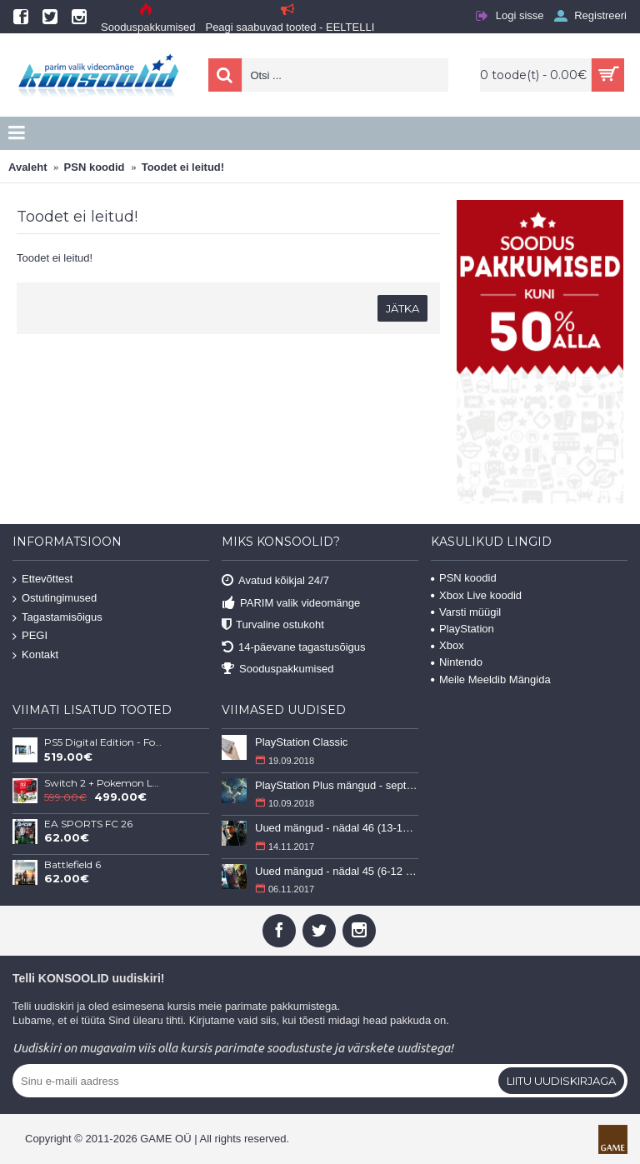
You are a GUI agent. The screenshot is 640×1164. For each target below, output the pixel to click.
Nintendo (456, 662)
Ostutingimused (54, 599)
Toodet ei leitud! (183, 167)
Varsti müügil (466, 612)
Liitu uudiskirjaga (561, 1080)
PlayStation (462, 628)
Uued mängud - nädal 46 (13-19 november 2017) (336, 828)
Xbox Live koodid (476, 595)
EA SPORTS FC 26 (88, 824)
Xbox (447, 645)
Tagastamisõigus (57, 617)
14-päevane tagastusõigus (294, 647)
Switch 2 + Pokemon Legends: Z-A (103, 783)
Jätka (402, 308)
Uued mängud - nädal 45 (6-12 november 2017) (336, 871)
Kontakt (35, 655)
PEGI (30, 636)
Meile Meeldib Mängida (491, 679)
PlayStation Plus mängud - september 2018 (336, 785)
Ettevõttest (42, 579)
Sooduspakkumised (277, 669)
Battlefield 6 (72, 865)
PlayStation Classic (301, 742)
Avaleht (27, 167)
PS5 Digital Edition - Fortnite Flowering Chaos (103, 742)
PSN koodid (94, 167)
